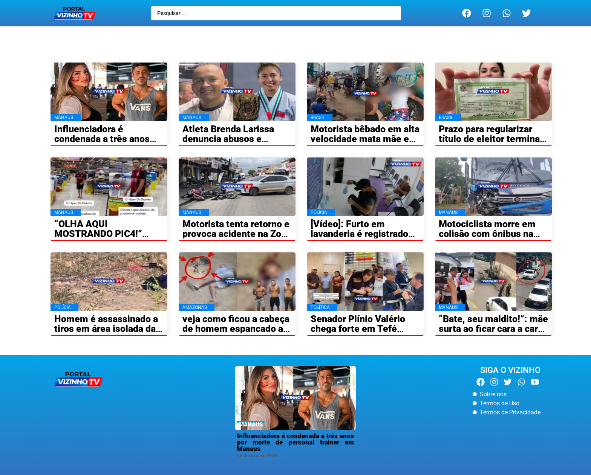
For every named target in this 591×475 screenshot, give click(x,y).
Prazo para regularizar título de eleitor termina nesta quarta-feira (489, 139)
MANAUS (251, 424)
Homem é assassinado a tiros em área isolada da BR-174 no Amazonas (106, 328)
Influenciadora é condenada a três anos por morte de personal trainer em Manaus (295, 442)
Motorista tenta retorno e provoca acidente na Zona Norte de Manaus (236, 233)
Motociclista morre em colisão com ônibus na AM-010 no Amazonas (487, 233)
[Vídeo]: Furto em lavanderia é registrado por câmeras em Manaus (363, 233)
